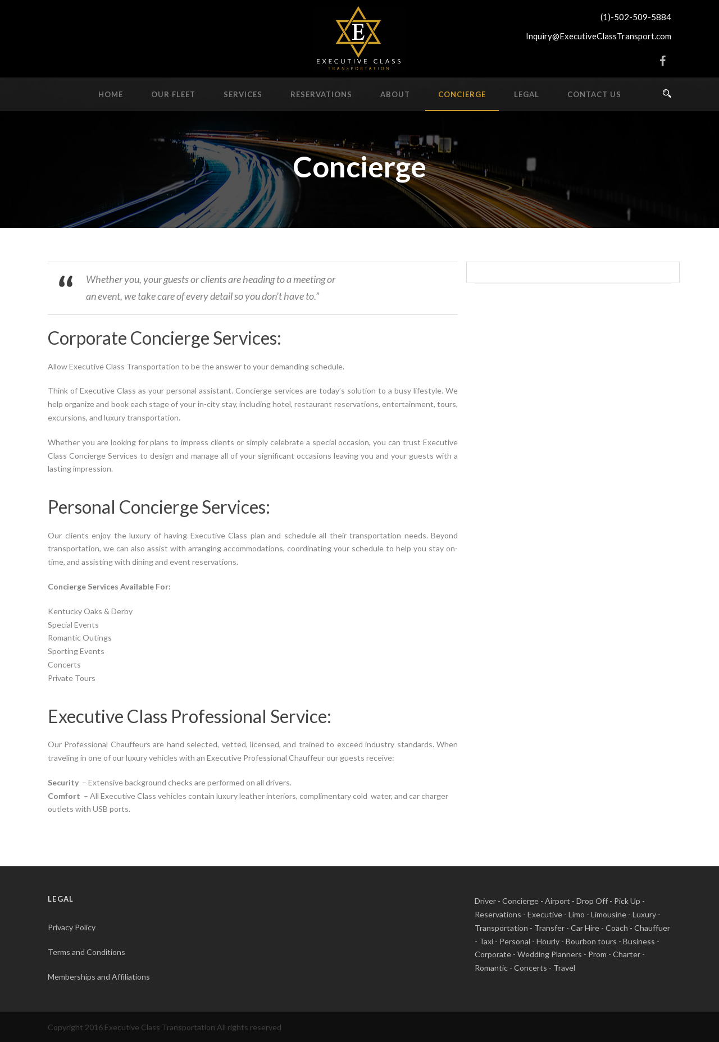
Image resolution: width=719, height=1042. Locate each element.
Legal (526, 94)
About (395, 94)
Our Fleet (173, 94)
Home (110, 94)
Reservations (321, 94)
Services (243, 94)
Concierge (462, 94)
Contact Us (594, 94)
